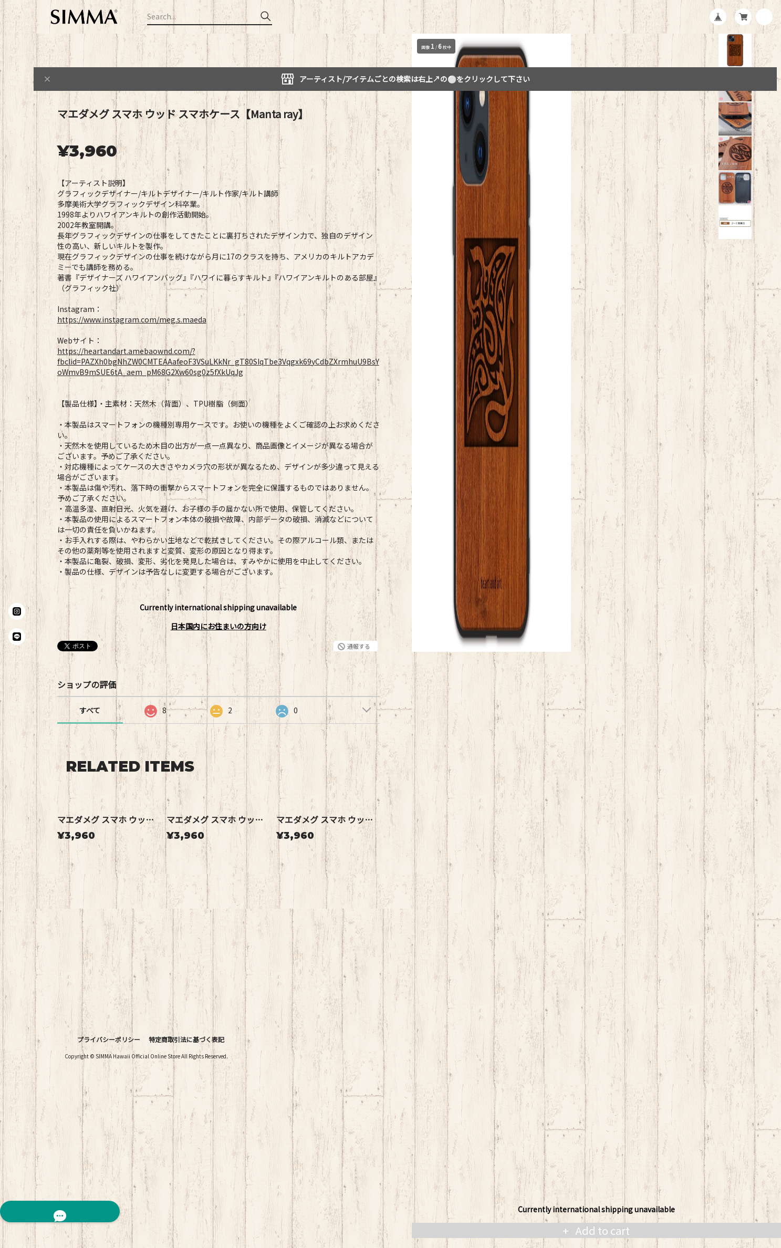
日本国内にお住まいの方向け (218, 626)
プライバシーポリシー (108, 1132)
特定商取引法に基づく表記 (186, 1132)
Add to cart (601, 1230)
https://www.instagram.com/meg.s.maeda (131, 319)
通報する (358, 646)
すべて (89, 710)
